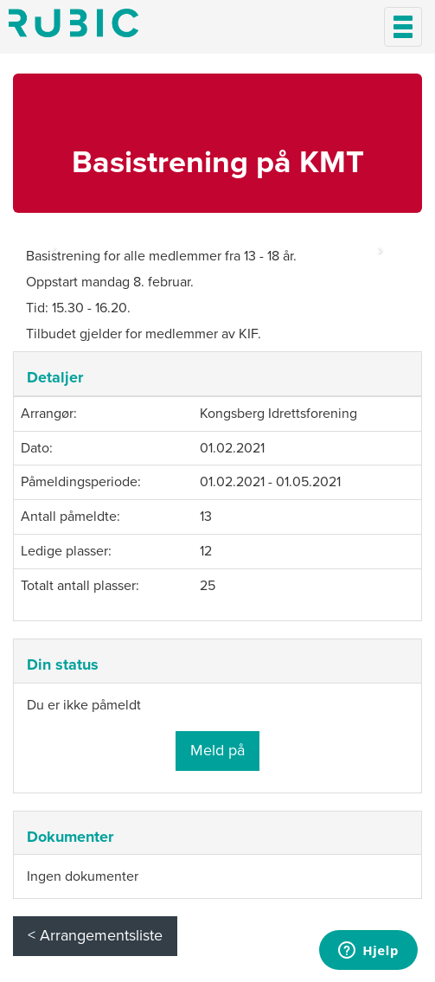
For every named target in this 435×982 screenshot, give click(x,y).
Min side (73, 23)
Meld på (217, 750)
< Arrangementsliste (95, 935)
